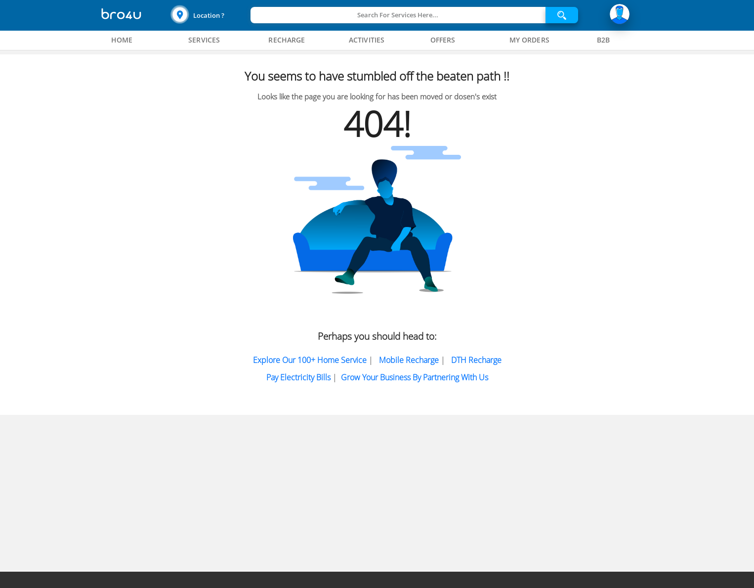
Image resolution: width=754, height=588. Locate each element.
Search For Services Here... (397, 14)
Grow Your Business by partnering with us (414, 377)
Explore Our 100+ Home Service (310, 360)
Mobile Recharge (409, 360)
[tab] (122, 40)
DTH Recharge (476, 360)
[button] (209, 15)
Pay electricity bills (298, 377)
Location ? (208, 15)
